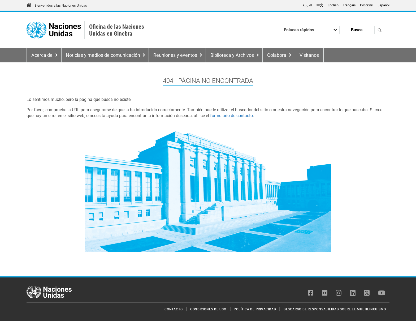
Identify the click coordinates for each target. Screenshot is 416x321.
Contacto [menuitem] (173, 309)
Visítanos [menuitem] (309, 55)
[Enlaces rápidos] (310, 30)
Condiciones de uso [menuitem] (208, 309)
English (333, 5)
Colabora (276, 55)
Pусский (366, 5)
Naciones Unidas (65, 30)
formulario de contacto (231, 115)
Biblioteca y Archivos (232, 55)
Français (349, 5)
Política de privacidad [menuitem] (255, 309)
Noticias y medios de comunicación (103, 55)
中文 (320, 5)
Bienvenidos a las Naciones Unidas (60, 5)
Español (383, 5)
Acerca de (42, 55)
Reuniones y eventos (175, 55)
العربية (307, 5)
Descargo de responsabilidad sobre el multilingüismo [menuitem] (335, 309)
